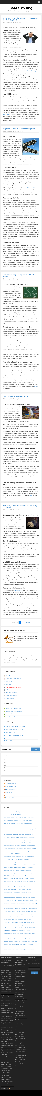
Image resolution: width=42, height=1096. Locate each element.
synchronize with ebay (28, 938)
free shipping (24, 892)
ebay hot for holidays (8, 862)
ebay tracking (31, 875)
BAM (35, 386)
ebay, (18, 881)
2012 (5, 770)
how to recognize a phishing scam (22, 900)
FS (32, 1094)
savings (21, 925)
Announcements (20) (10, 786)
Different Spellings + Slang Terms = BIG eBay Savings (19, 275)
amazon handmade (8, 814)
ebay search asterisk (14, 870)
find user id (28, 889)
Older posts (27, 622)
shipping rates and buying (24, 930)
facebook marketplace (27, 883)
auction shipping (14, 817)
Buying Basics (18, 22)
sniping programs (18, 590)
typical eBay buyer (23, 944)
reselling (21, 922)
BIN (22, 823)
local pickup (6, 905)
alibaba (30, 812)
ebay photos (33, 864)
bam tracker (7, 823)
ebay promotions (17, 867)
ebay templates (14, 875)
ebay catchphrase (19, 848)
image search (7, 903)
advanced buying (15, 812)
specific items (27, 933)
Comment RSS (5, 1088)
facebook (13, 883)
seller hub (34, 925)
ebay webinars (33, 878)
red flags (29, 919)
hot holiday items (26, 897)
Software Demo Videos (12, 690)
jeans (33, 903)
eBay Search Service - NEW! (13, 687)
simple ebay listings (8, 933)
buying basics (33, 829)
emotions (31, 881)
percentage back (25, 916)
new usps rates (29, 911)
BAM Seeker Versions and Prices (14, 729)
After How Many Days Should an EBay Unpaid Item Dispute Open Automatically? (20, 1059)
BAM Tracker (9, 684)
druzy (16, 842)
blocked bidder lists (28, 823)
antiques (24, 814)
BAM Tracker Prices (11, 732)
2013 (5, 768)
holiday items (22, 894)
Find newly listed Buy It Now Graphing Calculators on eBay (21, 962)
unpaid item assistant (14, 946)
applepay (29, 814)
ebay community (15, 851)
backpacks (16, 820)
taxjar (35, 938)
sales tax (10, 925)
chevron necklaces (24, 837)
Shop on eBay (9, 738)
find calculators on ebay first (10, 889)
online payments (22, 914)
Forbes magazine (16, 892)
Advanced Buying (19, 131)
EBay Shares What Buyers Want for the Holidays (20, 1003)
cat (32, 834)
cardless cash (28, 834)
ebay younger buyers (8, 881)
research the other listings (30, 188)
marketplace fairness (28, 905)
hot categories (19, 897)
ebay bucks (23, 845)
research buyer (7, 922)
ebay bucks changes (31, 845)
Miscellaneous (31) (10, 795)
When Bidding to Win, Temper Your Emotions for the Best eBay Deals (20, 19)
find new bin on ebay (21, 889)
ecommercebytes (24, 881)
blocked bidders (7, 825)
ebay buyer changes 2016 (9, 848)
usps (34, 946)
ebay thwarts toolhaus (23, 875)
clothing (5, 840)
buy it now (23, 825)
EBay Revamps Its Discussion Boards (19, 1012)
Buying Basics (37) (10, 789)
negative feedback (11, 911)
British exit (17, 825)
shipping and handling (30, 927)
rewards (6, 925)
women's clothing (22, 949)
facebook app (19, 883)
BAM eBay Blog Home (11, 692)
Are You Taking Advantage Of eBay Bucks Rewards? (6, 972)
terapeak (6, 941)
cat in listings (7, 837)
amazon (34, 812)
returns (32, 922)
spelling (33, 933)
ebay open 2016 (13, 864)
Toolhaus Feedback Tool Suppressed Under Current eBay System (20, 984)
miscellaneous (24, 908)
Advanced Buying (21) (10, 783)
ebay (15, 881)
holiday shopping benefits (9, 897)
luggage (11, 905)
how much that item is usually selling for (27, 71)
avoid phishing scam (8, 820)
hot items (33, 897)
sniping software (7, 114)
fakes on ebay (7, 886)
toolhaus (16, 941)
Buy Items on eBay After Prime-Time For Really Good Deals (20, 506)
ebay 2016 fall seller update (24, 842)
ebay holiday (26, 859)
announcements (17, 814)
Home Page (9, 676)
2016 (5, 762)
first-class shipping (8, 892)
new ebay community (21, 911)
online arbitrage (14, 914)
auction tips (22, 817)
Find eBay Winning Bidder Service (14, 735)
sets (15, 927)
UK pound (31, 944)
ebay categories (27, 848)
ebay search (6, 870)
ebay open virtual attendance (23, 864)
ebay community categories (25, 851)
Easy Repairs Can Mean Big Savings (16, 396)
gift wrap (29, 892)
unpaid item (6, 946)
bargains (13, 823)
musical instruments (33, 908)
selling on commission (8, 927)
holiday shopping (29, 894)
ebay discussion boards (26, 853)
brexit (13, 825)
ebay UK (16, 878)
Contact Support (10, 698)
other (28, 914)
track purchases (7, 944)
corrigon (30, 840)
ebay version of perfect (24, 878)
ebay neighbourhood (28, 862)
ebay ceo (34, 848)
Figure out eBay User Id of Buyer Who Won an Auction (7, 1039)
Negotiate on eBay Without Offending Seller (19, 129)
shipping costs (7, 930)
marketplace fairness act (9, 908)
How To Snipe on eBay (12, 714)
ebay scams (30, 867)
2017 (5, 759)
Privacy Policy (9, 740)
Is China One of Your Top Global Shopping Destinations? (20, 972)
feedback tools (26, 886)
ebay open (6, 864)
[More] (6, 967)
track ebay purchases (32, 941)
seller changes (27, 925)
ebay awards (17, 845)
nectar (5, 911)
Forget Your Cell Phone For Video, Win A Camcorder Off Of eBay (7, 1010)
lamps (36, 903)
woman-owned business (13, 949)
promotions (14, 919)
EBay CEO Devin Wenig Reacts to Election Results (19, 994)
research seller (14, 922)
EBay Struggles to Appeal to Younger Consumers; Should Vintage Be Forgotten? (20, 1046)
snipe (14, 933)
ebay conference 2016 (8, 853)
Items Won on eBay (11, 716)
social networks (20, 933)
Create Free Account (11, 695)
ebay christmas (7, 851)
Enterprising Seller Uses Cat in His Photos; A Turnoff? (19, 1034)
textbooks (11, 941)
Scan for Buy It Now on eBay (13, 708)
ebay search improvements (25, 870)
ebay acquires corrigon (9, 845)
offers (35, 911)
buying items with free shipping (17, 831)
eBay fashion (7, 859)
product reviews (7, 919)
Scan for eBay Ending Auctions (14, 711)
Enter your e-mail (33, 966)
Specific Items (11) (9, 797)
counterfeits (35, 840)
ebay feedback (14, 859)
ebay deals (17, 853)
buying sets (15, 834)
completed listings (18, 840)
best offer (18, 823)
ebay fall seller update (29, 856)
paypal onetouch (7, 916)
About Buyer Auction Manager (13, 678)
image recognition (33, 900)
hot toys (11, 900)
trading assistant (15, 944)
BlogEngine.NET (13, 1094)
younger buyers (31, 949)
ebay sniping (7, 875)
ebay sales (24, 867)
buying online (27, 831)
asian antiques (7, 817)
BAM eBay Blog (21, 8)
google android (7, 894)
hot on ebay (6, 900)
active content (7, 812)
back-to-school (22, 820)
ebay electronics (7, 856)
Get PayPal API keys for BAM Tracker (15, 726)
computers (25, 840)
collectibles (11, 840)
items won (28, 903)
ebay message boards (18, 862)
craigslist (6, 842)
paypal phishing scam (16, 916)
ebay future (20, 859)
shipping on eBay (14, 930)
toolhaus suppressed (23, 941)
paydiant (32, 914)
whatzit (5, 949)
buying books (7, 831)
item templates (22, 903)
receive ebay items (22, 919)
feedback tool (19, 886)
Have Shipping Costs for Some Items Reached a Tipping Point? (20, 1023)
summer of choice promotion (10, 938)
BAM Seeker (9, 681)
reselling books (27, 922)
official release (7, 914)
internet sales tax (14, 903)
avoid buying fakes (30, 817)
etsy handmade (7, 883)
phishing (32, 916)
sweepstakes (19, 938)
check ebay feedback (15, 837)
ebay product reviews (8, 867)
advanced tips (24, 812)
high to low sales (14, 894)
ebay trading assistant (8, 878)
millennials (17, 908)
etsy (35, 881)
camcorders (21, 834)
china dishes (31, 837)
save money (16, 925)
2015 (5, 765)
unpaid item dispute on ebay (26, 946)
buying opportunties (8, 834)
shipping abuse (20, 927)
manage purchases (18, 905)
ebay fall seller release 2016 (18, 856)
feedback (13, 886)
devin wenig (11, 842)
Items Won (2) (8, 792)
